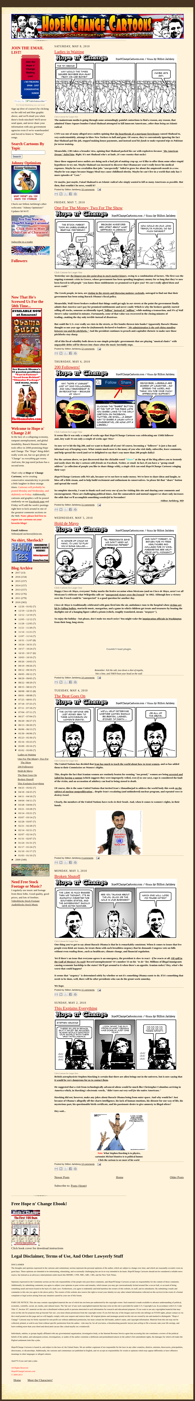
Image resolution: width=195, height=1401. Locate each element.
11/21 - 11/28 (25, 627)
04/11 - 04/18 (25, 796)
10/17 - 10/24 (25, 648)
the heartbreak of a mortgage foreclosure (137, 133)
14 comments (87, 678)
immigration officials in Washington (162, 618)
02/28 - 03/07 (25, 821)
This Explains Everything (31, 783)
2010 (18, 602)
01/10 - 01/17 (25, 851)
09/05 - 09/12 (25, 674)
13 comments (87, 1164)
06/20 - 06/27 (25, 720)
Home (119, 1177)
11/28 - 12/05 (25, 623)
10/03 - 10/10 (25, 657)
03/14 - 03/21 (25, 813)
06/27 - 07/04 (25, 716)
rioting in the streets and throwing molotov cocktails (116, 293)
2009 (18, 859)
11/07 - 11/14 (25, 636)
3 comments (87, 858)
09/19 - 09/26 (25, 665)
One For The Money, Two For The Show (88, 208)
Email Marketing (26, 105)
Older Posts (177, 1177)
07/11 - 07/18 (25, 708)
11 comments (87, 505)
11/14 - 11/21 (25, 631)
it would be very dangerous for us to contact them (81, 1080)
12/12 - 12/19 (25, 614)
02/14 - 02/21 (25, 830)
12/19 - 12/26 (25, 610)
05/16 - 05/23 (25, 741)
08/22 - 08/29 (25, 682)
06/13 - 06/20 (25, 725)
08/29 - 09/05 (25, 678)
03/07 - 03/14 (25, 817)
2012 (18, 593)
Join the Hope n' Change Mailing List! (30, 69)
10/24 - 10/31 (25, 644)
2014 (18, 585)
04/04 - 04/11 (25, 800)
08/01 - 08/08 (25, 695)
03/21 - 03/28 (25, 808)
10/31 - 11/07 (25, 640)
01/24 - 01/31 (25, 842)
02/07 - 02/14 (25, 834)
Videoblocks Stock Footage (25, 900)
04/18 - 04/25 (25, 791)
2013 (18, 589)
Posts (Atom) (79, 1185)
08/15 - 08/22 (25, 686)
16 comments (87, 189)
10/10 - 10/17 (25, 653)
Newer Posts (61, 1177)
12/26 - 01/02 (25, 606)
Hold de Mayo (25, 770)
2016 (18, 576)
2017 (18, 572)
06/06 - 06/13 (25, 729)
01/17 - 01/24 (25, 847)
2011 (18, 598)
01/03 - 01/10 (25, 855)
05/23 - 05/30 (25, 737)
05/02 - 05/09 (25, 750)
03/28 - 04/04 (25, 804)
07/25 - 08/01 (25, 699)
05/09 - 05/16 (25, 746)
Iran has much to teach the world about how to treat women (126, 764)
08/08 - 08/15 (25, 691)
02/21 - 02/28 (25, 825)
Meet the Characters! (40, 1380)
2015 (18, 581)
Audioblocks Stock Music (24, 904)
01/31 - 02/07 (25, 838)
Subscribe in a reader (22, 241)
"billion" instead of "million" (119, 310)
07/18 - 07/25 (25, 703)
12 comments (87, 349)
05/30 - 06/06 (25, 733)
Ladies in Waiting (27, 754)
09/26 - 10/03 (25, 661)
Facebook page (37, 501)
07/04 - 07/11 (25, 712)
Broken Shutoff (26, 779)
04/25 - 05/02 (25, 787)
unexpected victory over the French (125, 594)
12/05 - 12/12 (25, 619)
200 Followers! (26, 766)
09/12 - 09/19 (25, 669)
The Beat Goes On (27, 775)
